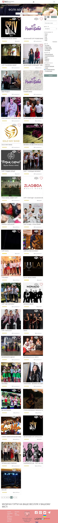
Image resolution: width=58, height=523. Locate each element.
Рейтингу (47, 64)
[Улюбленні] (45, 19)
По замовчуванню (50, 69)
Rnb (46, 40)
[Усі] (45, 17)
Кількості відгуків (49, 66)
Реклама (17, 511)
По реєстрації (48, 71)
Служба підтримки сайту (10, 513)
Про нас (9, 521)
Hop (46, 38)
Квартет (47, 59)
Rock (46, 34)
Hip (46, 37)
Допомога (9, 516)
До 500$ (47, 45)
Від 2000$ (47, 50)
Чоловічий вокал (49, 56)
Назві (46, 68)
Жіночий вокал (49, 54)
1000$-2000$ (48, 48)
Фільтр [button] (54, 17)
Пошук (40, 13)
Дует (46, 57)
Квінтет (47, 60)
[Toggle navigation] (33, 2)
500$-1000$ (48, 47)
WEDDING (9, 2)
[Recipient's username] (27, 14)
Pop (46, 35)
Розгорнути (55, 41)
